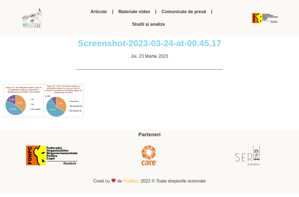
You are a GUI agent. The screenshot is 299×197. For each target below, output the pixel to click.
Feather (130, 181)
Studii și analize (148, 24)
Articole (99, 11)
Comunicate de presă (184, 11)
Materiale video (134, 11)
